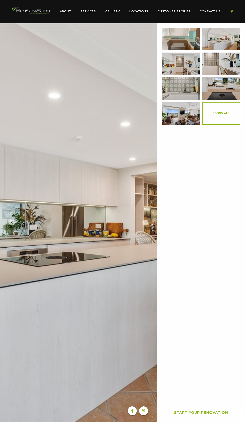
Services (88, 11)
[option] (78, 222)
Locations (138, 11)
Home (30, 10)
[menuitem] (30, 11)
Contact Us (210, 11)
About (65, 11)
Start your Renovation (201, 412)
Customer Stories (174, 11)
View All (222, 113)
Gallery (112, 11)
